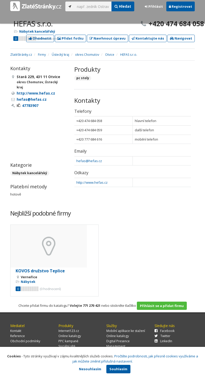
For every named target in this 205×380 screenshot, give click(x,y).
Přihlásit (154, 6)
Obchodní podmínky (25, 341)
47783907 (30, 105)
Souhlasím (118, 369)
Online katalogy (69, 336)
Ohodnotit (40, 38)
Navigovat (181, 38)
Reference (17, 336)
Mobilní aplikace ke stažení (125, 331)
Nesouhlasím (90, 369)
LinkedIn (163, 341)
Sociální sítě (66, 346)
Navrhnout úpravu (107, 38)
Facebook (165, 331)
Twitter (162, 336)
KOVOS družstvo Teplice (40, 271)
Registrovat (180, 6)
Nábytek (28, 281)
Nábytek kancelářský (37, 31)
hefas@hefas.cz (89, 161)
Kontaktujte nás (147, 38)
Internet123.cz (68, 331)
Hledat (123, 6)
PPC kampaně (68, 341)
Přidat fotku (70, 38)
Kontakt (15, 331)
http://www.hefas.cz (92, 182)
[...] (93, 6)
